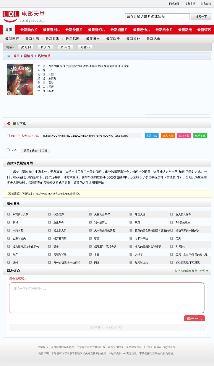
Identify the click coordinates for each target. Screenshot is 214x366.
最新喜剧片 (51, 30)
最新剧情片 (119, 30)
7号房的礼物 (183, 222)
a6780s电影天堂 (24, 17)
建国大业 (140, 214)
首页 (9, 30)
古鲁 (96, 254)
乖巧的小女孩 (20, 214)
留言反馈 (206, 3)
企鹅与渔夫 (19, 238)
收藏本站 (190, 3)
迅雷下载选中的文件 (35, 150)
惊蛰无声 (59, 214)
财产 (15, 254)
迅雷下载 (151, 135)
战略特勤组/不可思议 (188, 262)
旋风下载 (168, 135)
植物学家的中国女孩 (187, 230)
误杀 (56, 246)
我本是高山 (100, 222)
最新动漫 (185, 30)
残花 (137, 222)
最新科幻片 (96, 30)
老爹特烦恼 (141, 238)
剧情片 (29, 56)
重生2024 (59, 222)
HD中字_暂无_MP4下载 (25, 135)
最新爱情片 (74, 30)
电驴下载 (200, 135)
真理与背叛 (60, 254)
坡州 (15, 262)
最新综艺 (204, 30)
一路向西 (18, 230)
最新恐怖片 (141, 30)
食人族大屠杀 (183, 214)
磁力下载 (184, 135)
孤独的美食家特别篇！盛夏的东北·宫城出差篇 (161, 230)
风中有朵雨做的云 (104, 230)
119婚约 (180, 246)
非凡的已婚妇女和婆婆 (148, 246)
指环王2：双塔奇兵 (105, 246)
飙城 (15, 222)
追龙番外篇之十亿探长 (26, 246)
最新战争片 (164, 30)
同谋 (96, 262)
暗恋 (96, 238)
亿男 (178, 238)
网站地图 (174, 3)
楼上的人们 (60, 230)
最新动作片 (29, 30)
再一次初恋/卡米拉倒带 (67, 262)
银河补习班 (60, 238)
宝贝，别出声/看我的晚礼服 (192, 254)
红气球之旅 (141, 262)
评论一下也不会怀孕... (106, 297)
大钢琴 (139, 254)
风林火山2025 (102, 214)
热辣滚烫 (44, 56)
